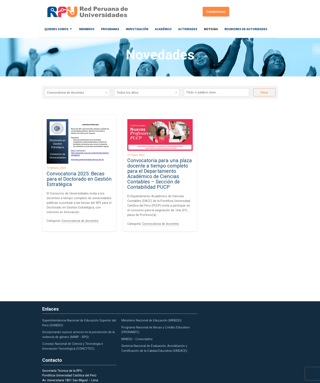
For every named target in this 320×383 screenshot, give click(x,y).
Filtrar (264, 92)
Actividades (187, 29)
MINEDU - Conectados (137, 339)
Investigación (137, 29)
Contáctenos (216, 12)
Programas (110, 29)
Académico (163, 29)
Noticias (211, 29)
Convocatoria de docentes (80, 222)
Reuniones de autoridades (246, 29)
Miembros (86, 29)
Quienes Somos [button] (56, 29)
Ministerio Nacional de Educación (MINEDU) (151, 320)
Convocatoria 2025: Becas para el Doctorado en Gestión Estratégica (79, 179)
